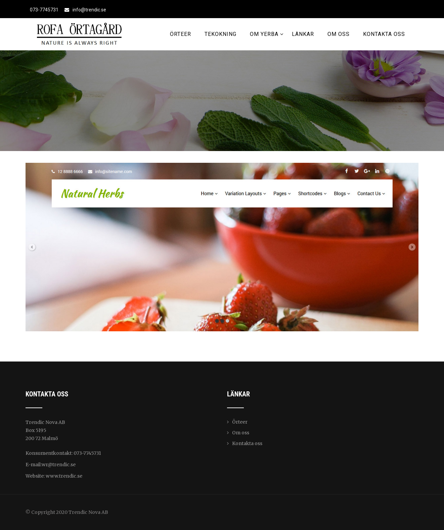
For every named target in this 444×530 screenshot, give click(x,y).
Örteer (180, 34)
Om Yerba (267, 34)
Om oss (338, 34)
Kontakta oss (384, 34)
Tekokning (220, 34)
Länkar (303, 34)
